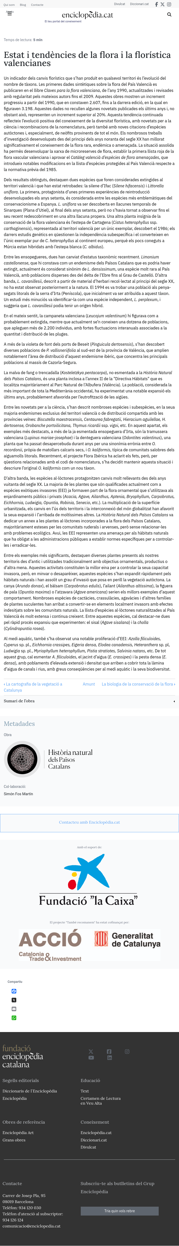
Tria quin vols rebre (119, 1211)
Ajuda (10, 11)
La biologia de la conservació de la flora (138, 684)
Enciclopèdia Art (18, 1132)
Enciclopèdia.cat (96, 1132)
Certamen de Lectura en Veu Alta (101, 1101)
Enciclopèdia (15, 1098)
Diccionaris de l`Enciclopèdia (30, 1090)
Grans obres (14, 1139)
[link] (89, 701)
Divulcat (119, 4)
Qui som (9, 5)
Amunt (89, 684)
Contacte (37, 5)
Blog (23, 5)
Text (85, 1090)
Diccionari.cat (139, 4)
